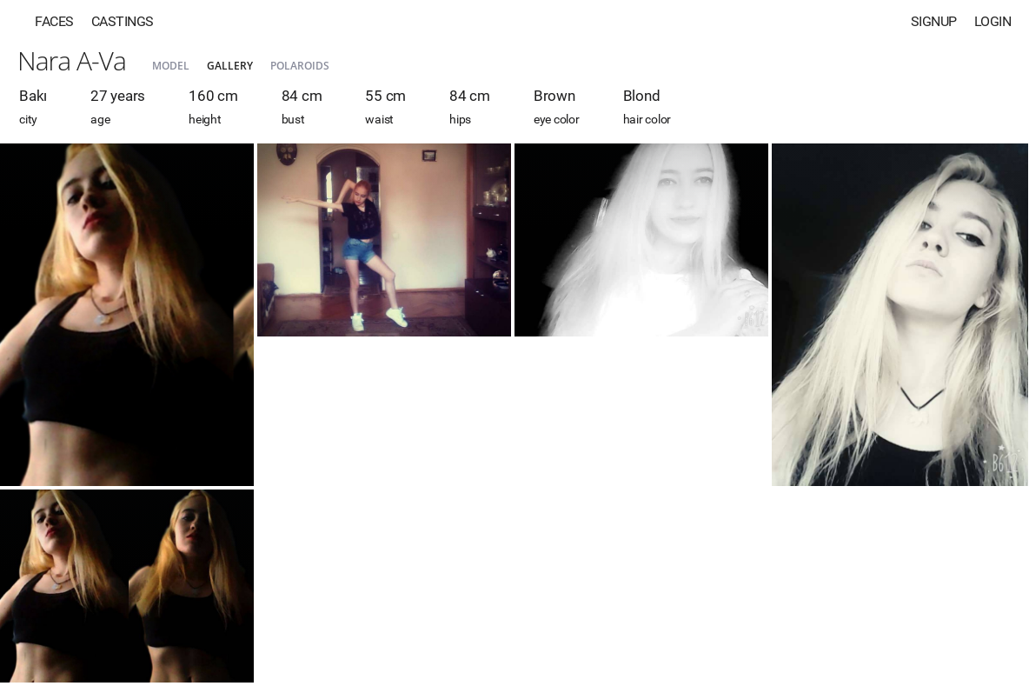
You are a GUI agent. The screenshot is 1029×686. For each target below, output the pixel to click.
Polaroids (299, 65)
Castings (122, 21)
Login (993, 21)
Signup (934, 21)
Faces (54, 21)
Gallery (230, 65)
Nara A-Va (71, 60)
